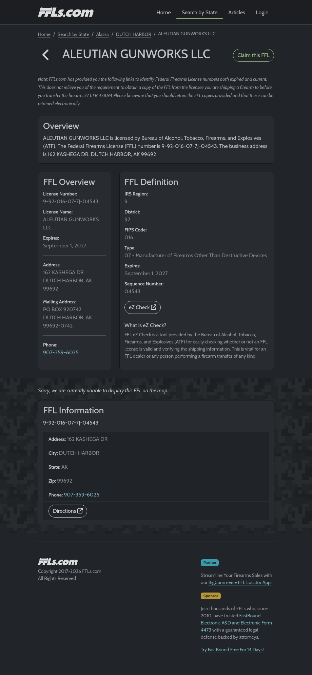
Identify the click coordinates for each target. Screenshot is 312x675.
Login (262, 12)
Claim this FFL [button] (253, 55)
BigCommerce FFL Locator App (240, 582)
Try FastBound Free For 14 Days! (232, 649)
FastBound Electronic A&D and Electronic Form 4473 (236, 623)
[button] (46, 55)
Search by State (200, 12)
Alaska (102, 34)
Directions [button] (68, 511)
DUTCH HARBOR (133, 34)
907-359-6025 (61, 352)
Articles (236, 12)
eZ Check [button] (142, 307)
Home (164, 12)
